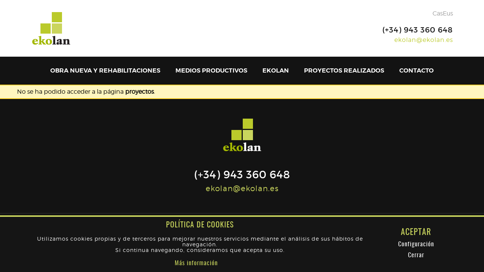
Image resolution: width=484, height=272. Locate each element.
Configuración (416, 244)
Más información (196, 263)
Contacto (416, 70)
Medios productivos (211, 70)
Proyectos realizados (344, 70)
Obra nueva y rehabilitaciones (105, 70)
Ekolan (275, 70)
